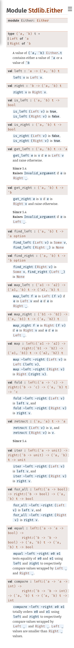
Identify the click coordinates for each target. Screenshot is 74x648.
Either (43, 20)
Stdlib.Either (45, 10)
